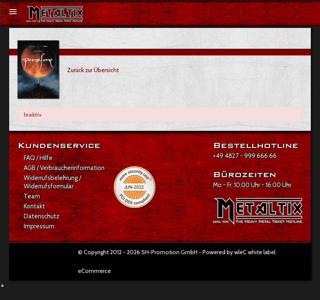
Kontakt (34, 206)
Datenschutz (42, 216)
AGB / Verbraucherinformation (64, 168)
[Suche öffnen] (309, 12)
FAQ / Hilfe (38, 158)
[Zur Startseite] (54, 15)
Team (32, 196)
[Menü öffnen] (13, 12)
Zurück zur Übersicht (93, 70)
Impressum (39, 226)
